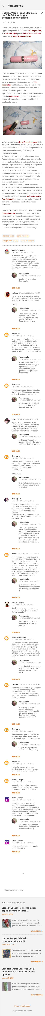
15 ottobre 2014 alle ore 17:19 (30, 479)
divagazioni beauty (10, 241)
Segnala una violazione (22, 1011)
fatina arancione (27, 241)
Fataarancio (15, 5)
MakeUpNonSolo (19, 637)
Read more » (37, 931)
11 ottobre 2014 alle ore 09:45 (28, 554)
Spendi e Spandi (19, 250)
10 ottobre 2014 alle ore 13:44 (22, 336)
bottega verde (8, 236)
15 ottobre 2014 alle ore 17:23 (30, 663)
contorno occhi (23, 236)
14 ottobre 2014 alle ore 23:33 (22, 731)
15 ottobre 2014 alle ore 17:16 (30, 400)
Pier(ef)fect (16, 499)
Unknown (16, 334)
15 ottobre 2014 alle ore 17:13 (30, 310)
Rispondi (16, 288)
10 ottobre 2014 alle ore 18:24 (22, 458)
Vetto (14, 419)
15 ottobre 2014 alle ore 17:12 (30, 276)
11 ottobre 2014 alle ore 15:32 (22, 639)
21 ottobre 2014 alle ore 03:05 (22, 800)
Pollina (14, 554)
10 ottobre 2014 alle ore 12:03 (29, 293)
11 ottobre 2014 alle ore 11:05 (22, 605)
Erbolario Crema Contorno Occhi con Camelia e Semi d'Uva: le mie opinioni (18, 971)
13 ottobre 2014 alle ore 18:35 (29, 684)
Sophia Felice (17, 798)
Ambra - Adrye (18, 603)
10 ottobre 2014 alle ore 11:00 (22, 252)
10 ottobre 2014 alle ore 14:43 (22, 387)
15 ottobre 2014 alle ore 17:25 (30, 744)
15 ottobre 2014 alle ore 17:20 (30, 524)
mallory (15, 293)
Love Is (15, 684)
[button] (41, 13)
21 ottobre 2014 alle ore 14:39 (30, 821)
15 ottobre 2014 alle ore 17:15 (30, 359)
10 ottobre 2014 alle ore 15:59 (27, 419)
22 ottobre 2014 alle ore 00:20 (22, 843)
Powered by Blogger (22, 1006)
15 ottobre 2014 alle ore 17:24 (30, 704)
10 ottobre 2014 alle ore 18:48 (22, 501)
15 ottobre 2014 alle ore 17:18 (30, 437)
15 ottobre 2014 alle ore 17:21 (30, 581)
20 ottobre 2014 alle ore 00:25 (22, 782)
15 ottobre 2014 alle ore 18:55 (22, 764)
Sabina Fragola (18, 780)
